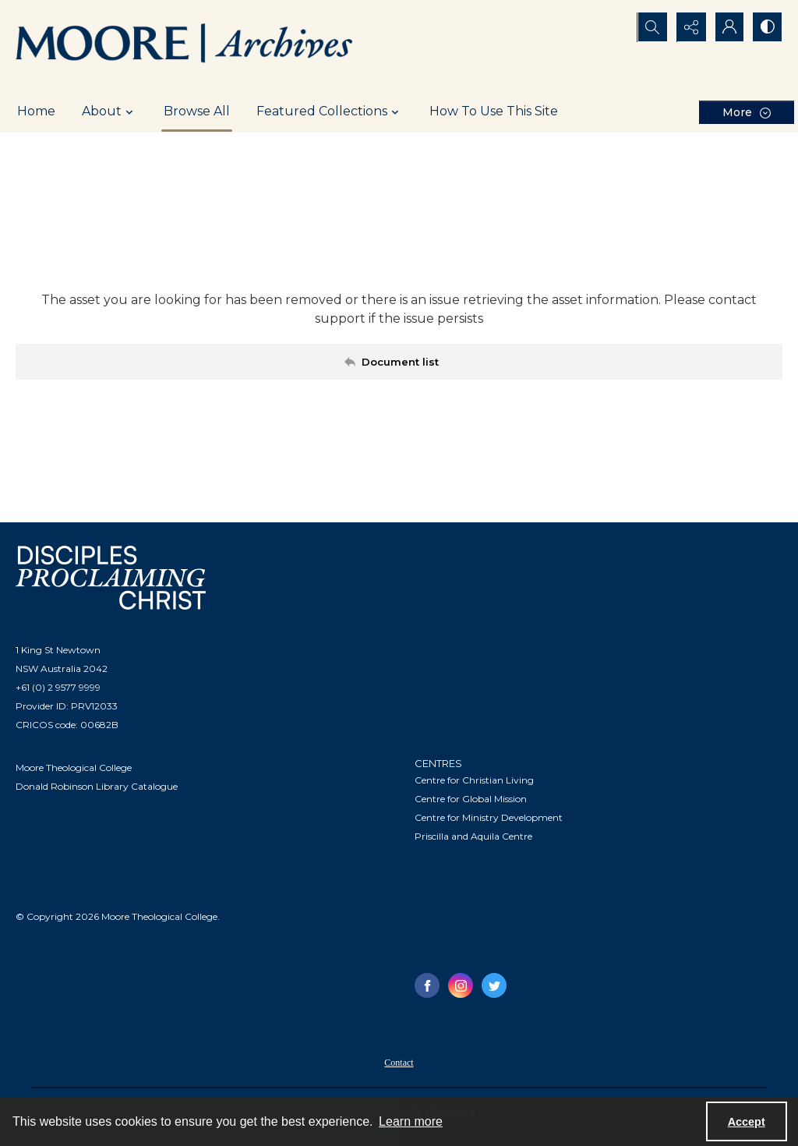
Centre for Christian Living (474, 780)
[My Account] (728, 27)
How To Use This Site (493, 111)
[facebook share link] (427, 985)
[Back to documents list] (399, 362)
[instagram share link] (460, 985)
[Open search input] (650, 27)
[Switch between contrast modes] (767, 27)
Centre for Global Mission (471, 799)
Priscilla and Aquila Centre (473, 836)
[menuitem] (398, 1061)
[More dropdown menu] (746, 112)
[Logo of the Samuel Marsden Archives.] (185, 45)
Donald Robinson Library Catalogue (97, 786)
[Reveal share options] (689, 27)
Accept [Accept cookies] (746, 1122)
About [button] (109, 111)
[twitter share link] (494, 985)
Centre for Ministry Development (489, 817)
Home (36, 111)
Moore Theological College (74, 767)
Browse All (197, 111)
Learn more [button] (411, 1121)
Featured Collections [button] (329, 111)
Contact (398, 1062)
